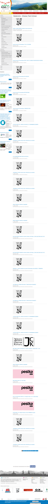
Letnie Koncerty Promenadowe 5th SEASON (21, 76)
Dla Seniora (2, 61)
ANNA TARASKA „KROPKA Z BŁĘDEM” (20, 204)
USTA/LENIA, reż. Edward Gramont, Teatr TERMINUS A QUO (24, 412)
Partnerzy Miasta (3, 41)
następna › (33, 450)
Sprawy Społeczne (2, 50)
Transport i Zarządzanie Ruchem (5, 27)
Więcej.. (10, 79)
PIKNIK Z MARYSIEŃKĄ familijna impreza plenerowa (22, 28)
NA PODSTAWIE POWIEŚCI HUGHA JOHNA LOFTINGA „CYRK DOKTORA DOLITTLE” (29, 236)
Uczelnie (2, 38)
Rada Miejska (3, 24)
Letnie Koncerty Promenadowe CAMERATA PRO (21, 108)
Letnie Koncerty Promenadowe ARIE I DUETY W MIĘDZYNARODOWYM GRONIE (28, 60)
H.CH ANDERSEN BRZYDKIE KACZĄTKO (20, 156)
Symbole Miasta (3, 21)
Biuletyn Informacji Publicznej (25, 479)
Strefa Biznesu (42, 479)
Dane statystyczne (3, 18)
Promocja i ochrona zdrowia (4, 52)
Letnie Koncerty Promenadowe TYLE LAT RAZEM (22, 44)
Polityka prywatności (37, 498)
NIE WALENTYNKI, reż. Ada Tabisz (19, 380)
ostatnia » (37, 450)
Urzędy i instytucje (3, 32)
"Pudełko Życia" (3, 58)
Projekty (1, 66)
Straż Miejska (33, 479)
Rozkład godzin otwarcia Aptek (5, 64)
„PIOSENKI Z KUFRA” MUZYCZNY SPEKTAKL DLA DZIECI (24, 140)
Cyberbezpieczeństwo (4, 47)
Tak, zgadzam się (35, 501)
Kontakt (1, 67)
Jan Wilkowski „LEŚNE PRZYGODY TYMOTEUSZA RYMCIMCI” (24, 284)
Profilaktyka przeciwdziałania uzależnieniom (6, 55)
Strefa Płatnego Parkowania (4, 44)
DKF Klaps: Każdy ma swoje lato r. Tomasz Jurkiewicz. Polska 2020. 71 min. (26, 348)
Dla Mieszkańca (2, 49)
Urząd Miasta (3, 30)
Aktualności (1, 15)
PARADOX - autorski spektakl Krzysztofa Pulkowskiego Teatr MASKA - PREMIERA (28, 268)
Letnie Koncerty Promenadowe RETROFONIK (21, 92)
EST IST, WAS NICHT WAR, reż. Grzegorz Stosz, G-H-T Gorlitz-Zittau (25, 396)
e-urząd (1, 69)
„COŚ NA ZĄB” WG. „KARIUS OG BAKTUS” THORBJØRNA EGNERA (25, 124)
